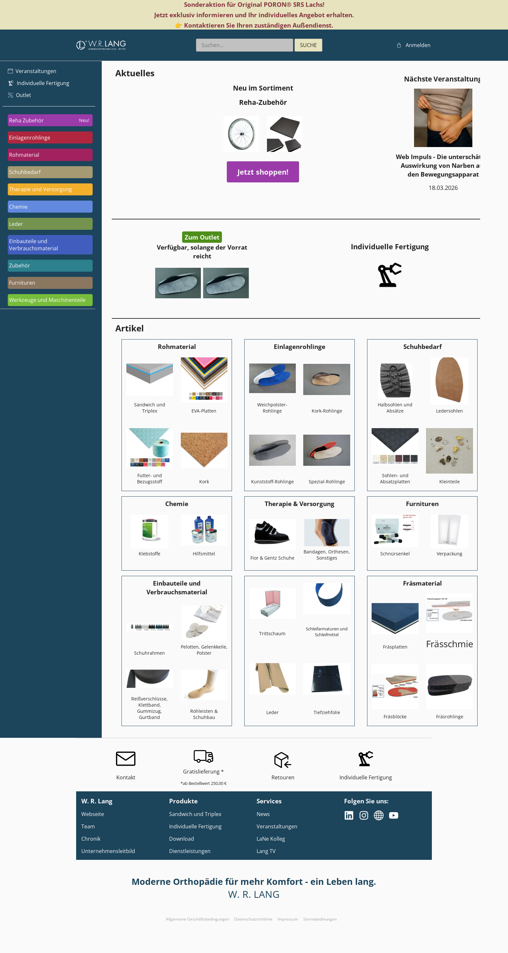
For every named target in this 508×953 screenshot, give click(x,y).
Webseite (92, 814)
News (263, 814)
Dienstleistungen (190, 851)
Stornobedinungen (320, 919)
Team (88, 826)
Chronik (90, 838)
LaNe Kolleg (271, 838)
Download (181, 838)
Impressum (288, 919)
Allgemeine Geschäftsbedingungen (197, 919)
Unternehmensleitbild (108, 851)
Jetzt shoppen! (262, 172)
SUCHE (308, 45)
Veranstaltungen (277, 826)
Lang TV (266, 851)
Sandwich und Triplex (195, 814)
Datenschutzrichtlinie (253, 919)
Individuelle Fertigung (195, 826)
